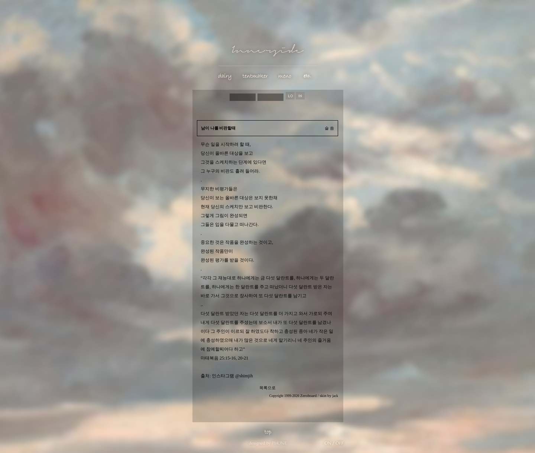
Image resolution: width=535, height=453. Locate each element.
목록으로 (267, 388)
